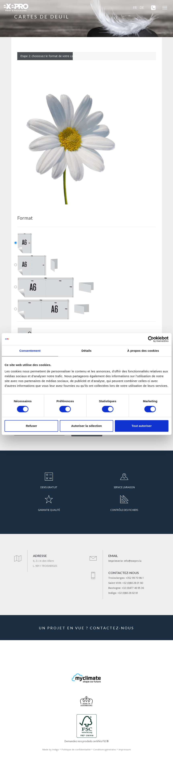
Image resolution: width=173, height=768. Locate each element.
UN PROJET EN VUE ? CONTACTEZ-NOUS (86, 628)
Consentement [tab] (29, 350)
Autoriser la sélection (86, 425)
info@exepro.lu (132, 561)
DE (142, 7)
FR (135, 7)
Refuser (31, 425)
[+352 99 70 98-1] (152, 8)
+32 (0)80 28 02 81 (128, 593)
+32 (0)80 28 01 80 (132, 583)
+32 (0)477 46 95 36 (133, 588)
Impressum (125, 749)
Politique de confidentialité (76, 749)
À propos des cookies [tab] (143, 350)
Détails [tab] (87, 350)
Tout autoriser (142, 425)
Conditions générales (104, 749)
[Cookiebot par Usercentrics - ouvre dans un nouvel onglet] (150, 339)
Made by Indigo (50, 749)
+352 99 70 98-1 (135, 578)
